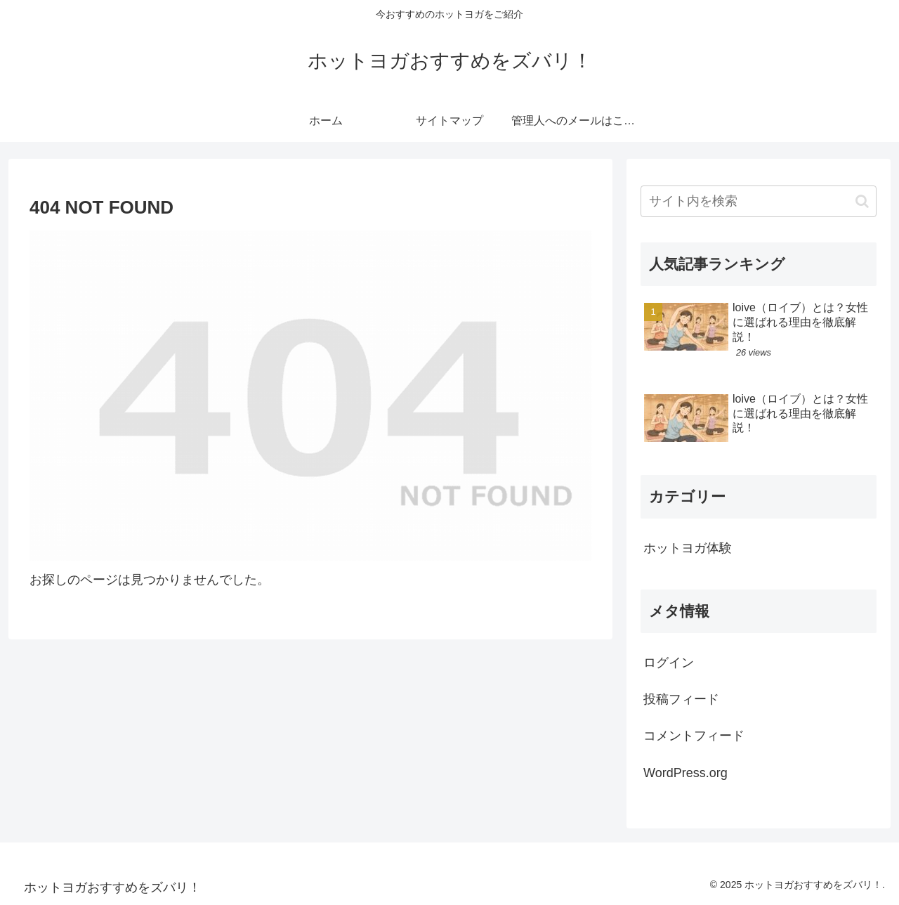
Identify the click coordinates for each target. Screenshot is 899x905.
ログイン (668, 663)
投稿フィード (681, 699)
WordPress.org (685, 773)
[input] (759, 201)
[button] (862, 201)
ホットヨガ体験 (687, 548)
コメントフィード (693, 736)
